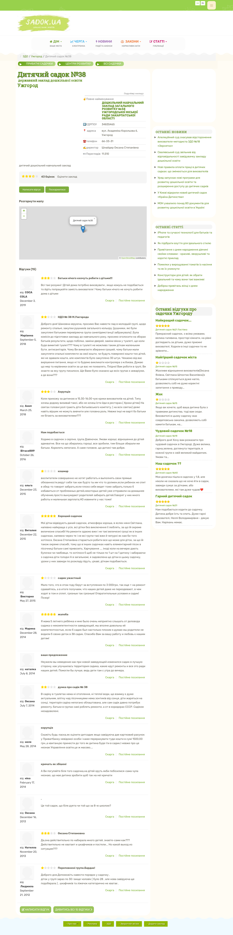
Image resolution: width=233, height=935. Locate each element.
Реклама (92, 923)
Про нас (73, 923)
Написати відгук (32, 189)
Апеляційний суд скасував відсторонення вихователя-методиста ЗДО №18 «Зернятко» (184, 141)
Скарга (109, 300)
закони (131, 44)
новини (104, 44)
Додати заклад (156, 923)
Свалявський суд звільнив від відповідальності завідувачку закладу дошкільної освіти (182, 156)
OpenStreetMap (128, 258)
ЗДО (108, 923)
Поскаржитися (57, 189)
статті (158, 44)
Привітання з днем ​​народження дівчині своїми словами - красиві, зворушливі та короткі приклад (184, 254)
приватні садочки (39, 63)
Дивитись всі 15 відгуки (73, 909)
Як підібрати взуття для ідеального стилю (184, 243)
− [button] (24, 216)
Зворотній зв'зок (129, 923)
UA (197, 3)
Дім (56, 44)
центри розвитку (78, 63)
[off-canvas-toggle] (211, 5)
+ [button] (24, 211)
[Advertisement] (50, 115)
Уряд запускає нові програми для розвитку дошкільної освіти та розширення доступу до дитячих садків (183, 182)
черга (78, 44)
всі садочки (112, 63)
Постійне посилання (132, 300)
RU (203, 3)
